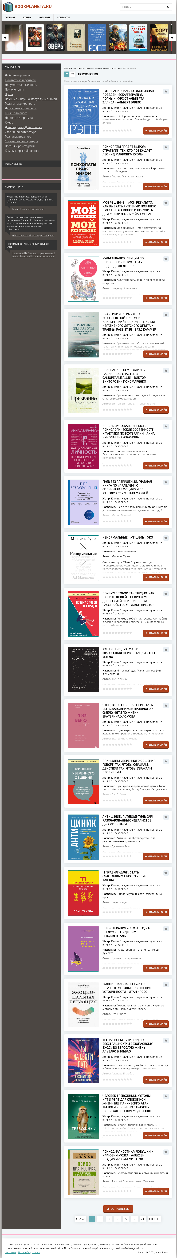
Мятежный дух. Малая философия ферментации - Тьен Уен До (129, 653)
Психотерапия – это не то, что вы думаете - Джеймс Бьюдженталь (127, 932)
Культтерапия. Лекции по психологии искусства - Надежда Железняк (123, 262)
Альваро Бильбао (123, 1073)
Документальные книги (21, 84)
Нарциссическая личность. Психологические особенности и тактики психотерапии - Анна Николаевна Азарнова (129, 431)
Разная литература (18, 136)
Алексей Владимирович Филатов (133, 1181)
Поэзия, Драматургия (20, 146)
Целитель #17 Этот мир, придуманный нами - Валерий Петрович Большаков (33, 254)
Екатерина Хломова (124, 738)
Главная (10, 17)
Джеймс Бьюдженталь (126, 958)
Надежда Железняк (124, 288)
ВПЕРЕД (154, 1218)
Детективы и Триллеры (21, 108)
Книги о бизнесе (16, 113)
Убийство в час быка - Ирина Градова (33, 235)
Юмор (9, 122)
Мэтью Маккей (121, 515)
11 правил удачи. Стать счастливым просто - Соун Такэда (125, 876)
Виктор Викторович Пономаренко (134, 403)
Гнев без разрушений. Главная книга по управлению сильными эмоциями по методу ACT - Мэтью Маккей (127, 487)
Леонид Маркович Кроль (127, 176)
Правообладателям (29, 1252)
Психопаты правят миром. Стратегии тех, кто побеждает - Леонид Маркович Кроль (128, 150)
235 (143, 1218)
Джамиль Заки (121, 846)
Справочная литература (21, 141)
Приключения (14, 89)
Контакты (63, 17)
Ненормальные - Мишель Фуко (128, 537)
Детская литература (19, 117)
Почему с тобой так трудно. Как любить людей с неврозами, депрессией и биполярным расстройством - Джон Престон (129, 599)
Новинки (44, 17)
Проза (9, 94)
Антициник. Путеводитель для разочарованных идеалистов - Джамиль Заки (128, 820)
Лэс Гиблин (119, 794)
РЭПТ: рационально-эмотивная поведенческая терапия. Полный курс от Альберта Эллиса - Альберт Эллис (128, 96)
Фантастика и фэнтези (20, 80)
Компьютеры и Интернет (22, 150)
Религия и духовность (20, 103)
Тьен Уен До (119, 678)
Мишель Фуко (121, 556)
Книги (115, 107)
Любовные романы (18, 75)
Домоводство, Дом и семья (23, 127)
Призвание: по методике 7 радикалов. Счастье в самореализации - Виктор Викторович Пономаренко (124, 375)
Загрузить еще (118, 1208)
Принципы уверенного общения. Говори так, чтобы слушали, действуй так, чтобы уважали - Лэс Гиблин (129, 766)
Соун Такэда (119, 902)
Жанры (26, 17)
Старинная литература (20, 131)
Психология (120, 111)
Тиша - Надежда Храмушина (28, 208)
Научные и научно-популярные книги (31, 98)
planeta (27, 7)
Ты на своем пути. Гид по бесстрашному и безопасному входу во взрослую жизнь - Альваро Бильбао (128, 1045)
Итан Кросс (119, 1013)
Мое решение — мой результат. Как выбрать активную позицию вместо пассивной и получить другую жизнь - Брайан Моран (129, 208)
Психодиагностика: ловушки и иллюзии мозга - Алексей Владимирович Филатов (128, 1155)
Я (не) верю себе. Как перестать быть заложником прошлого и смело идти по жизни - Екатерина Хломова (128, 710)
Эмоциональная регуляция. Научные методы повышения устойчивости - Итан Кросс (127, 988)
